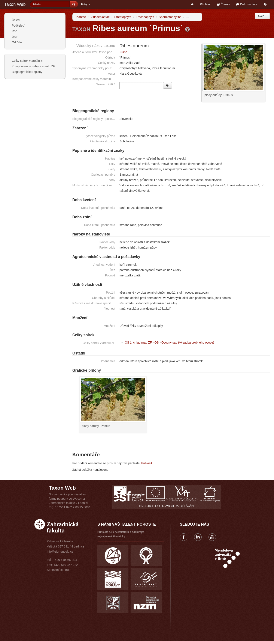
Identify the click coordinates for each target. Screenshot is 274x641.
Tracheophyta (145, 17)
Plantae (81, 17)
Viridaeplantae (100, 17)
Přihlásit (205, 4)
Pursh (123, 52)
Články (223, 4)
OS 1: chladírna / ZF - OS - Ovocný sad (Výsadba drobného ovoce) (169, 342)
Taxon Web (15, 4)
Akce (262, 16)
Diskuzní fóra (247, 4)
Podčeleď (18, 25)
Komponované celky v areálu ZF (33, 66)
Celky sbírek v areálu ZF (28, 60)
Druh (15, 36)
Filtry (86, 4)
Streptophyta (122, 17)
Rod (14, 31)
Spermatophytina (170, 17)
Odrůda (17, 42)
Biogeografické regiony (27, 72)
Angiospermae (195, 17)
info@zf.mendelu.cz (60, 551)
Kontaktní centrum (59, 569)
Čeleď (16, 20)
